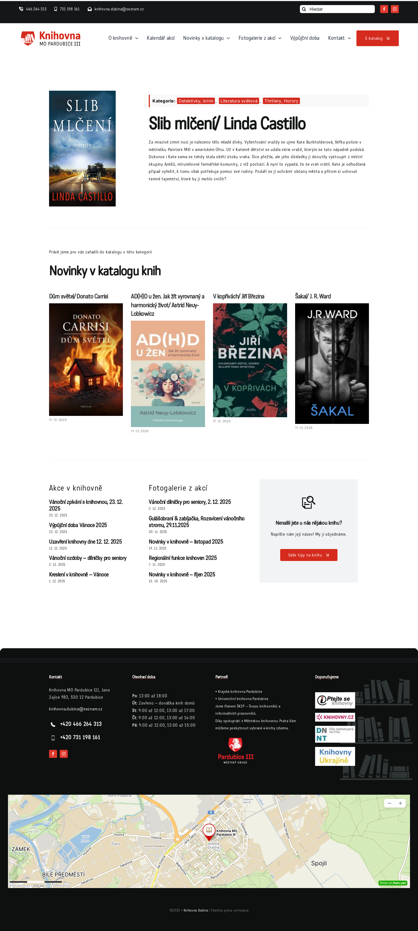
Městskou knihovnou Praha (266, 721)
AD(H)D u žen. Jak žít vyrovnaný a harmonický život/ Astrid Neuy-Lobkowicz (167, 305)
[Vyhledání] (304, 9)
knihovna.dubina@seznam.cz (76, 708)
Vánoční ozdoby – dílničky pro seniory (87, 558)
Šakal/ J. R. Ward (313, 296)
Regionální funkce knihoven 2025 (183, 558)
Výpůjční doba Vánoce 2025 (78, 525)
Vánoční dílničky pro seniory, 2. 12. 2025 (190, 502)
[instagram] (395, 9)
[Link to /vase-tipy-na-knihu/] (309, 502)
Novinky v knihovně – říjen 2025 (182, 574)
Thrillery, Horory (281, 101)
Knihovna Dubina (196, 910)
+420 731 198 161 (80, 738)
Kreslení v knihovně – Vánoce (78, 574)
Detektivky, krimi (196, 101)
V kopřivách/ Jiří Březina (238, 296)
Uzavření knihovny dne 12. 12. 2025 (85, 542)
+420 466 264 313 (81, 724)
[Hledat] (337, 9)
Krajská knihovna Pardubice (240, 691)
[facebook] (384, 9)
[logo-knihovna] (51, 32)
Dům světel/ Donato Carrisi (78, 296)
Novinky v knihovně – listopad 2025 (186, 542)
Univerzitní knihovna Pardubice (243, 699)
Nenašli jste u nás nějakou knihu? (309, 523)
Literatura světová (239, 101)
